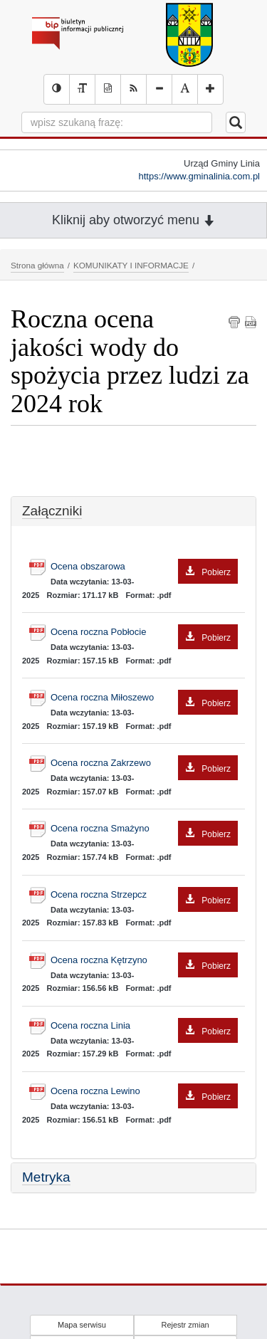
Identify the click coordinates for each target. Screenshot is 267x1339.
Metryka (46, 1177)
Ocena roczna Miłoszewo (144, 698)
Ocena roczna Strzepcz (144, 895)
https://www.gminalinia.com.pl (199, 176)
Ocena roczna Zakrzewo (144, 763)
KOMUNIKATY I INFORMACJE (131, 265)
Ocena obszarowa (144, 567)
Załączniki (52, 510)
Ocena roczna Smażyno (144, 829)
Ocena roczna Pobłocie (144, 632)
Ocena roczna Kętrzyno (144, 960)
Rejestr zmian (185, 1324)
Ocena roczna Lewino (144, 1091)
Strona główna (37, 265)
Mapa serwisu (82, 1324)
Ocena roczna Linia (144, 1026)
